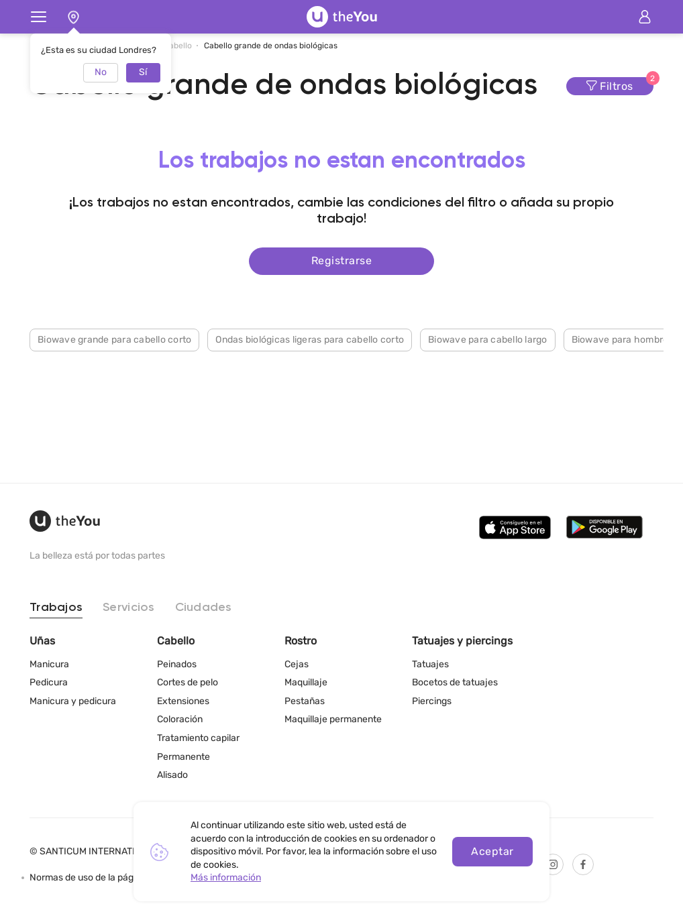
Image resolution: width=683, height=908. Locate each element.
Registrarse (341, 260)
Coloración (180, 719)
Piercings (432, 701)
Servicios (128, 608)
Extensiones (183, 701)
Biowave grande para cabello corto (114, 339)
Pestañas (304, 701)
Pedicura (49, 682)
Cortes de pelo (187, 682)
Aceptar (492, 851)
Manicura (49, 664)
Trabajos (56, 608)
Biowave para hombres (623, 339)
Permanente (183, 756)
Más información (226, 877)
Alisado (172, 775)
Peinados (177, 664)
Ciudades (203, 608)
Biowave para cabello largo (487, 339)
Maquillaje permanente (333, 719)
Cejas (296, 664)
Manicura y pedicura (73, 701)
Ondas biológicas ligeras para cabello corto (309, 339)
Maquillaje (305, 682)
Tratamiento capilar (198, 738)
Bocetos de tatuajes (455, 682)
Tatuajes (430, 664)
